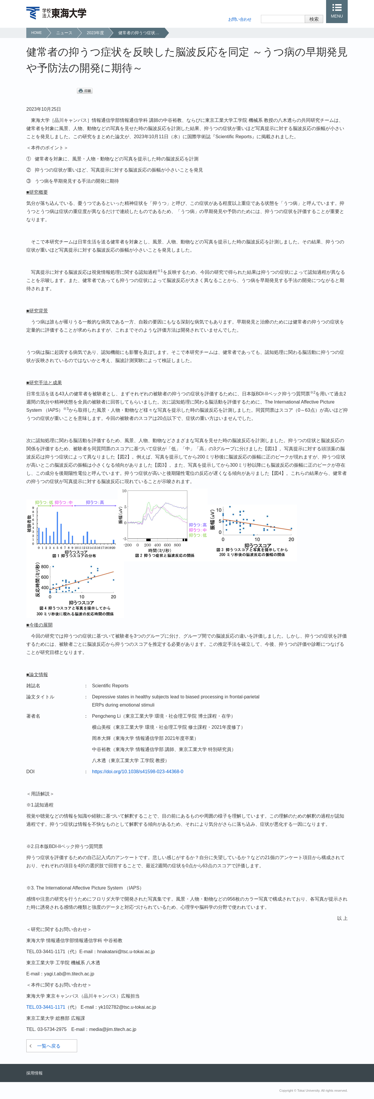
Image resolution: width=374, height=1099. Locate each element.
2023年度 (95, 32)
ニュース (64, 32)
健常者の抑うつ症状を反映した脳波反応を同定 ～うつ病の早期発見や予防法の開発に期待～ (141, 32)
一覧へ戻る (48, 1045)
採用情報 (34, 1073)
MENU (337, 16)
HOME (36, 33)
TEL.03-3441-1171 (45, 1007)
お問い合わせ (240, 19)
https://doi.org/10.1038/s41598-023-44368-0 (137, 771)
